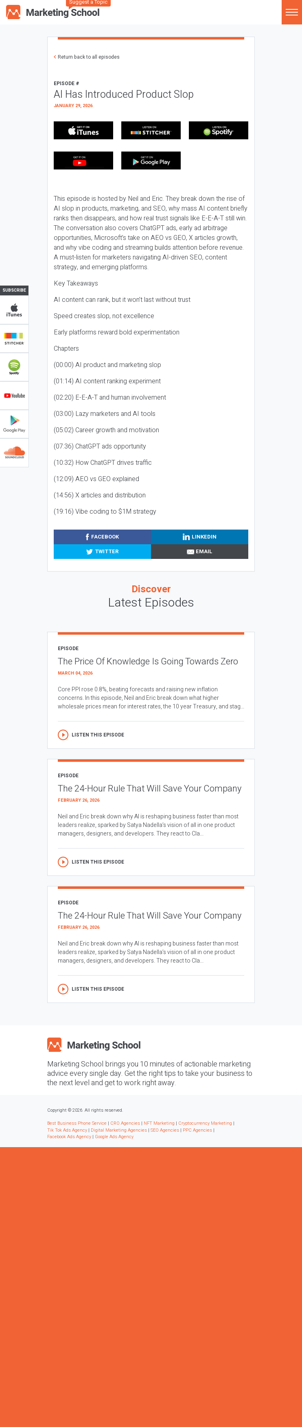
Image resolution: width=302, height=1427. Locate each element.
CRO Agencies (125, 1123)
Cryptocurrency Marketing (205, 1123)
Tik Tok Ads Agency (67, 1130)
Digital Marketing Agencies (119, 1130)
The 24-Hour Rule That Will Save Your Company (149, 788)
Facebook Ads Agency (69, 1136)
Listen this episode (98, 735)
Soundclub (14, 452)
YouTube (14, 395)
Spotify (14, 367)
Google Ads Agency (114, 1136)
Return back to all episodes (89, 57)
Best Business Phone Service (77, 1123)
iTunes (14, 310)
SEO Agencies (165, 1130)
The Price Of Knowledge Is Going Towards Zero (148, 661)
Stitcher (14, 338)
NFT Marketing (159, 1123)
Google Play (14, 424)
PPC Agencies (197, 1130)
